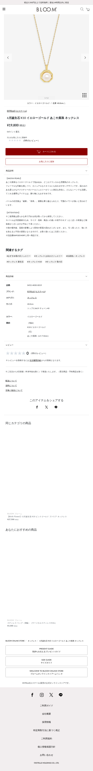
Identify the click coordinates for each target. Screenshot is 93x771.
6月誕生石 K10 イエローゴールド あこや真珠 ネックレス (61, 641)
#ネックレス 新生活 (15, 261)
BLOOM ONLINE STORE (15, 641)
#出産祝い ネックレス (75, 256)
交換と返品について (14, 390)
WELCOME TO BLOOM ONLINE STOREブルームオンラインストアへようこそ (46, 672)
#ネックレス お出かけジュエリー (48, 256)
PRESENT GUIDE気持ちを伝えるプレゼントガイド (46, 650)
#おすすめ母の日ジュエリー (19, 256)
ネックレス (32, 297)
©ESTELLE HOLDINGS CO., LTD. (46, 763)
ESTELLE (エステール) (17, 111)
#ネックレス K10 (34, 261)
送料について (11, 385)
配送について (11, 381)
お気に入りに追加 (46, 161)
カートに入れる (46, 152)
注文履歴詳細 (35, 360)
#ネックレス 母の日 (54, 261)
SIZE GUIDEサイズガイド (46, 661)
